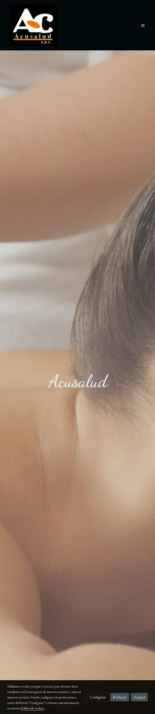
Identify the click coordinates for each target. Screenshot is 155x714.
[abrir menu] (143, 25)
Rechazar (120, 697)
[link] (33, 25)
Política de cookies (32, 708)
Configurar (98, 697)
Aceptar (139, 697)
